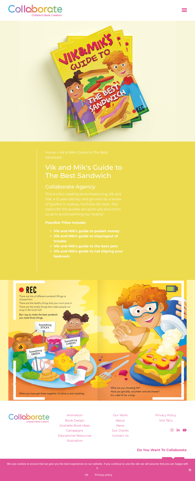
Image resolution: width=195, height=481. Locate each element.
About (120, 420)
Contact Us (120, 435)
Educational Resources (74, 435)
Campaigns (74, 430)
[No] (190, 470)
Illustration (75, 441)
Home (50, 152)
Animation (74, 415)
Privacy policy (103, 474)
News (120, 425)
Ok (86, 474)
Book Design (74, 420)
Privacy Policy (165, 415)
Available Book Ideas (74, 425)
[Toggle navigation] (184, 10)
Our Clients (120, 430)
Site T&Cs (166, 420)
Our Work (120, 415)
